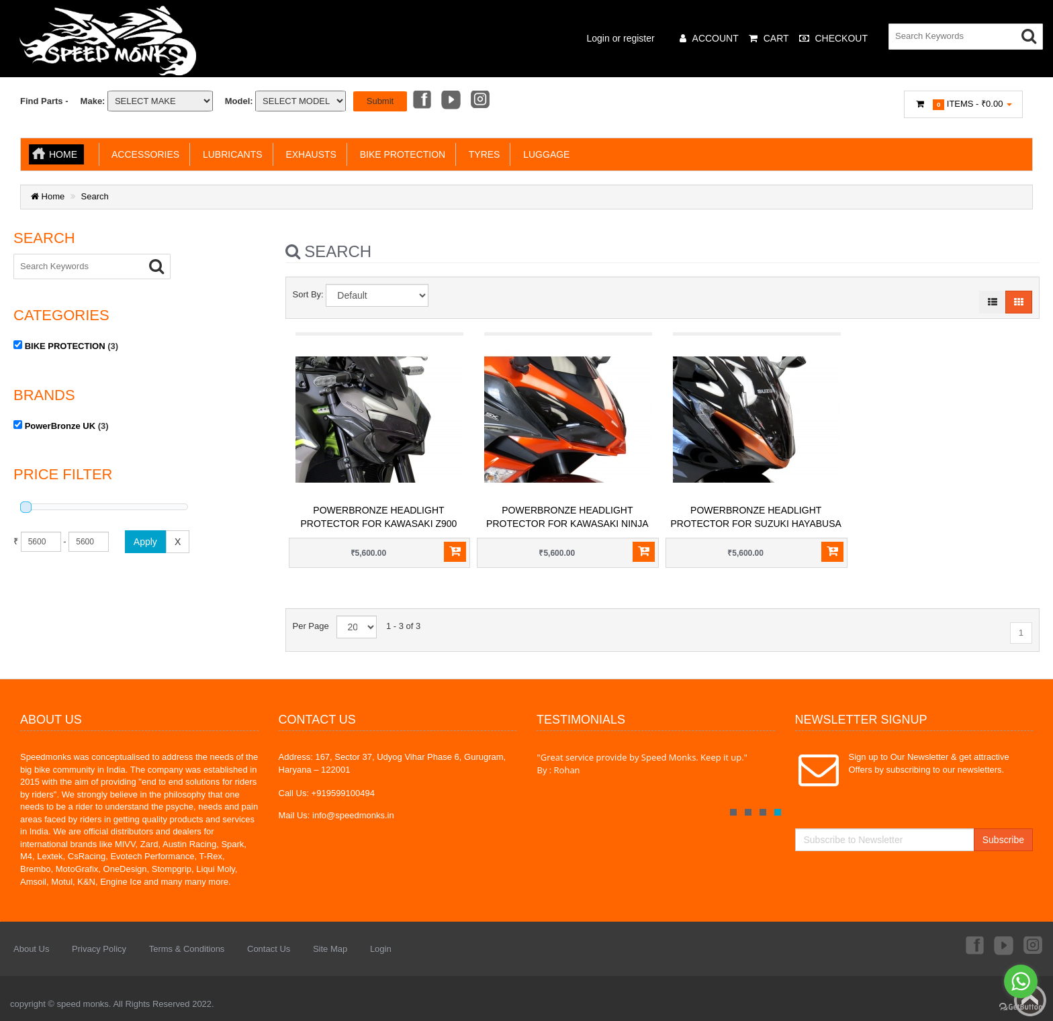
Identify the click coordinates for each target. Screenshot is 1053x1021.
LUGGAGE (543, 154)
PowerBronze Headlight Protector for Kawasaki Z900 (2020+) (379, 523)
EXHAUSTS (308, 154)
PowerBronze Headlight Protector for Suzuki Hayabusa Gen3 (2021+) (756, 523)
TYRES (481, 154)
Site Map (330, 949)
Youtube (451, 101)
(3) (65, 345)
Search (95, 196)
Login (381, 949)
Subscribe (1003, 839)
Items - (964, 104)
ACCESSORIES (143, 154)
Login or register (621, 38)
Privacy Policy (99, 949)
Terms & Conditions (187, 949)
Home (63, 154)
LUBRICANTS (229, 154)
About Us (31, 949)
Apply (145, 541)
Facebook (421, 101)
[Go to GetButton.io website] (1020, 1007)
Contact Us (268, 949)
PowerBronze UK (60, 425)
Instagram (481, 101)
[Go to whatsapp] (1021, 981)
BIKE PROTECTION (400, 154)
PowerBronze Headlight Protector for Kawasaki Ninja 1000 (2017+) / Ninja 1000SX (567, 523)
